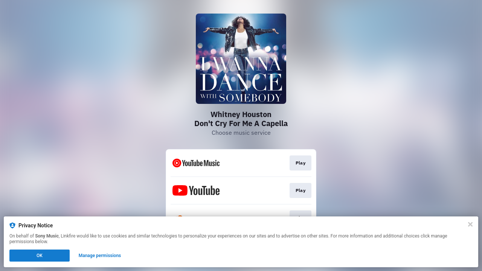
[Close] (470, 224)
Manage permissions (100, 255)
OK (40, 255)
